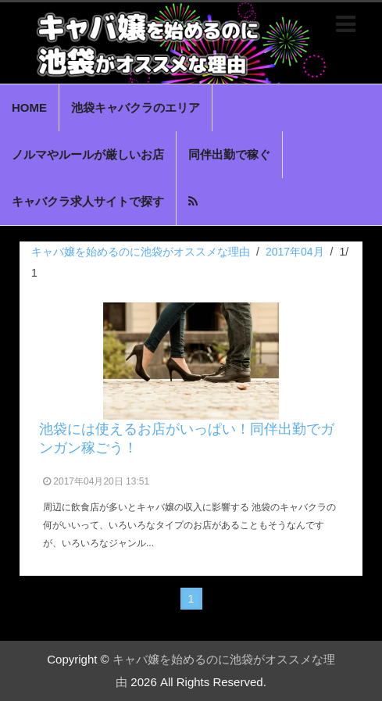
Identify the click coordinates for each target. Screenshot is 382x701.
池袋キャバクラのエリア (135, 107)
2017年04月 (295, 251)
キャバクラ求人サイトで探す (88, 201)
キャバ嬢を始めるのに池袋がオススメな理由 (140, 251)
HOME (29, 107)
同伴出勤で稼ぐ (229, 154)
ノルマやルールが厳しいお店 (88, 154)
